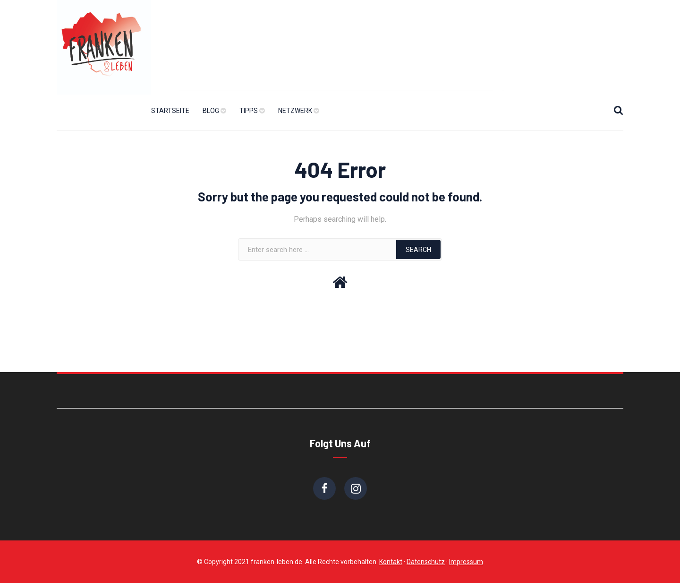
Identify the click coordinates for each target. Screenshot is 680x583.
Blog (211, 110)
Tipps (248, 110)
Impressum (466, 562)
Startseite (170, 110)
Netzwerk (295, 110)
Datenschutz (426, 562)
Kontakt (390, 562)
